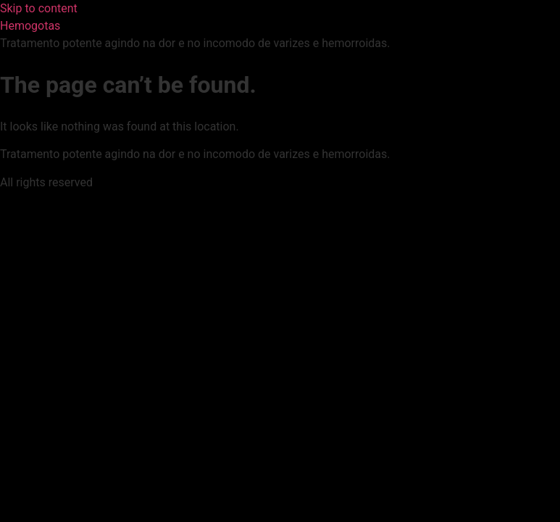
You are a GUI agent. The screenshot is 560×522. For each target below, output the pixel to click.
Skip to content (39, 8)
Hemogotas (30, 26)
